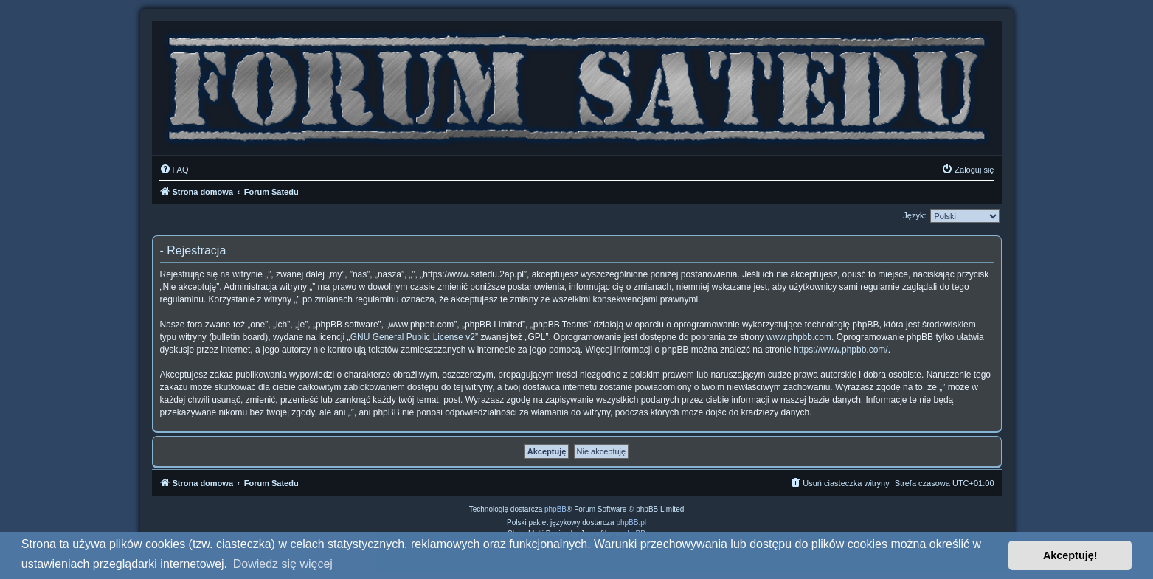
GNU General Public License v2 (412, 337)
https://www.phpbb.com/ (840, 349)
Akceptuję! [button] (1070, 555)
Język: (914, 215)
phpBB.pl (631, 523)
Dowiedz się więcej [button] (283, 564)
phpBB (555, 509)
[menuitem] (174, 169)
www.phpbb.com (798, 337)
